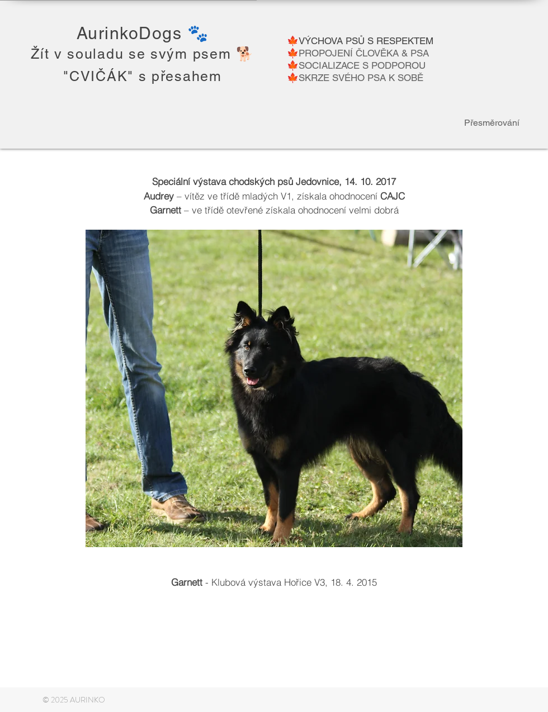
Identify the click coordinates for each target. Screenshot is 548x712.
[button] (274, 388)
